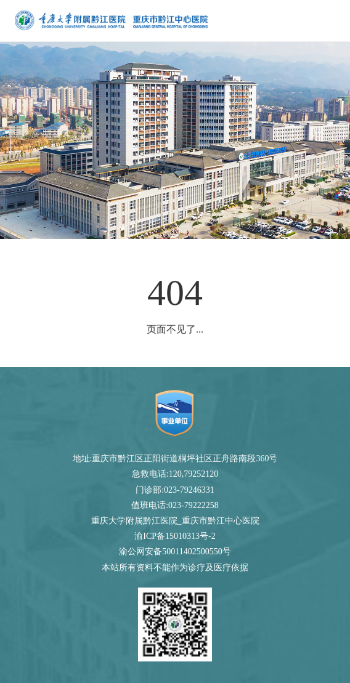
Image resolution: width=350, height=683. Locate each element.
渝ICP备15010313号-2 (174, 536)
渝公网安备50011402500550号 (174, 551)
